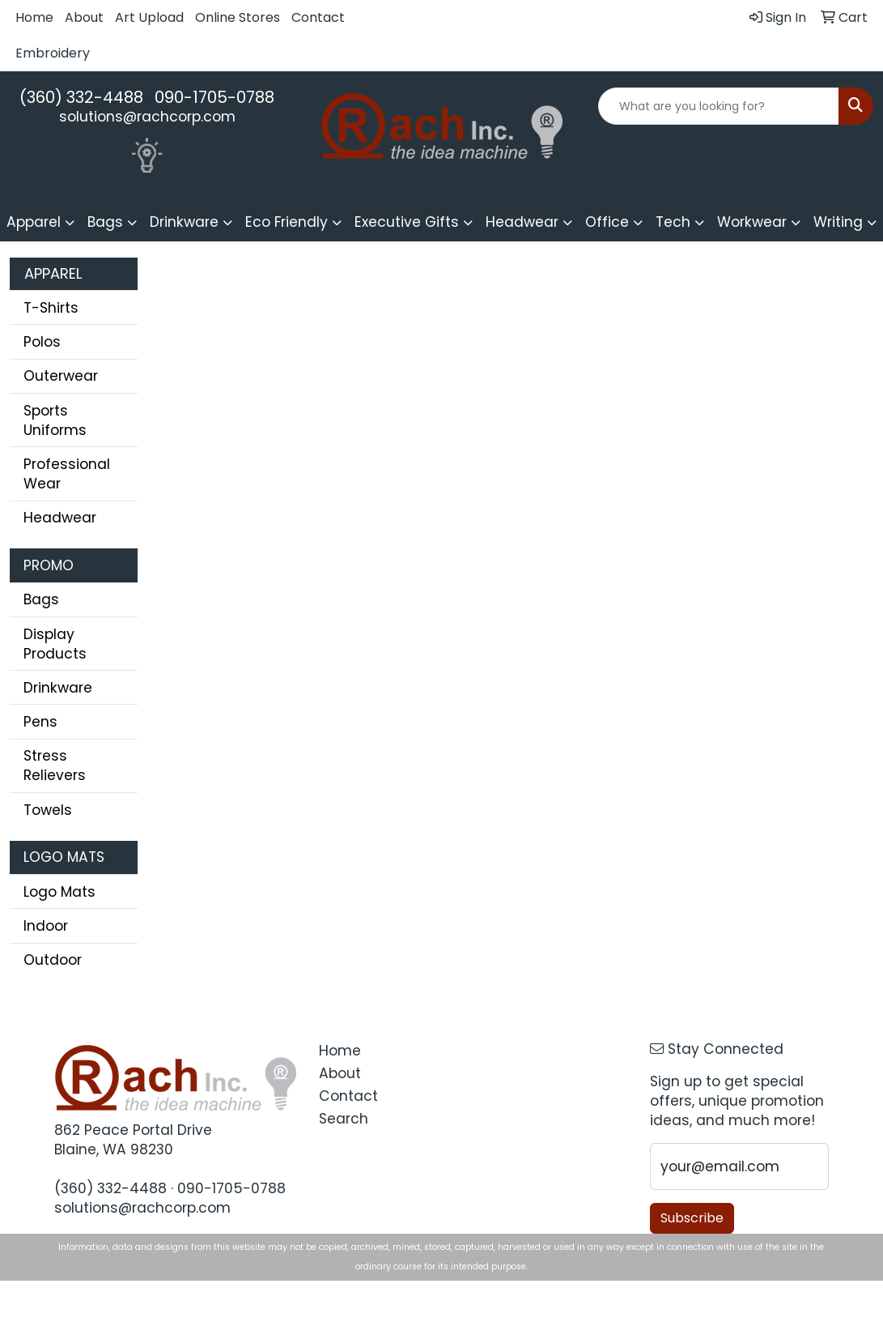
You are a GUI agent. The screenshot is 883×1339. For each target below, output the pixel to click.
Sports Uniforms (55, 420)
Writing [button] (838, 222)
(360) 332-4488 (81, 97)
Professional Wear (66, 473)
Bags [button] (105, 222)
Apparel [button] (33, 222)
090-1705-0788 (214, 97)
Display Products (55, 644)
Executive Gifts (406, 222)
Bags (41, 599)
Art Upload (149, 17)
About (84, 17)
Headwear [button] (522, 222)
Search (343, 1118)
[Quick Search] (718, 106)
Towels (47, 810)
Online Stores (237, 17)
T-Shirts (51, 308)
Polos (42, 342)
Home (34, 17)
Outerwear (60, 376)
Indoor (45, 926)
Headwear (59, 517)
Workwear (752, 222)
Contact (318, 17)
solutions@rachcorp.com (147, 116)
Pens (40, 721)
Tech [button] (673, 222)
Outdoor (52, 960)
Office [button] (607, 222)
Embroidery (52, 53)
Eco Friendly (286, 222)
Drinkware (57, 687)
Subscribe (692, 1218)
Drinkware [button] (184, 222)
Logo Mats (59, 892)
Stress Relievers (54, 765)
